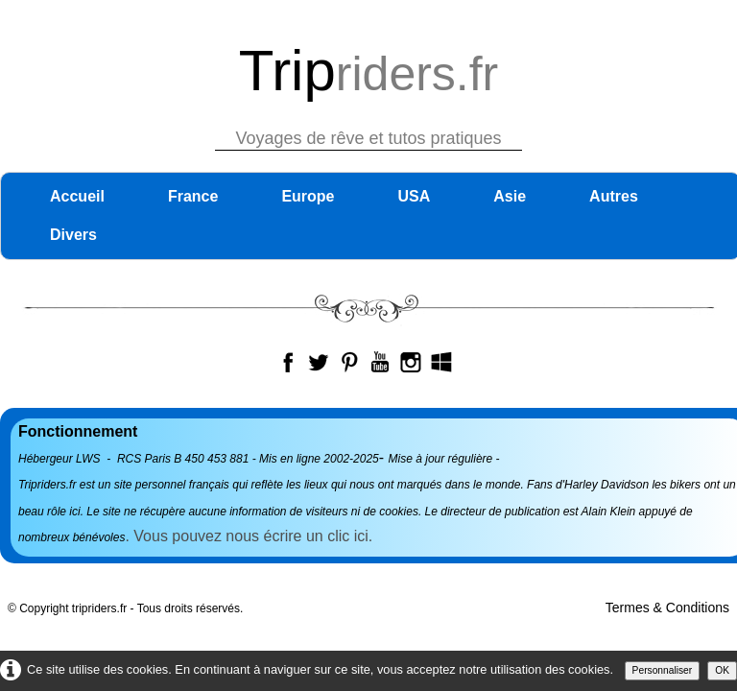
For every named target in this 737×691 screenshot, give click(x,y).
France (193, 196)
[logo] (369, 89)
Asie (509, 196)
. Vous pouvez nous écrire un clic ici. (250, 536)
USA (414, 196)
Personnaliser (662, 670)
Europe (307, 196)
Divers (73, 234)
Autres (613, 196)
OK (722, 670)
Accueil (77, 196)
